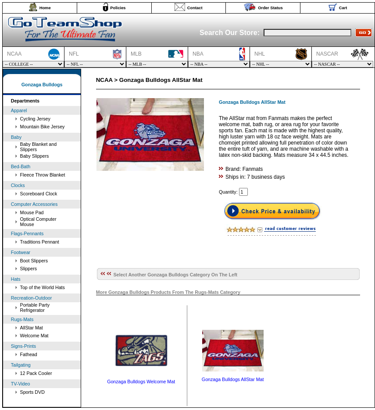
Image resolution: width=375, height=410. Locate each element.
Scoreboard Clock (38, 193)
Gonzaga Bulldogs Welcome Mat (141, 381)
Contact (195, 8)
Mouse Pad (32, 212)
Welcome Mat (34, 335)
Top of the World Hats (42, 287)
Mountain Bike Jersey (42, 126)
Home (45, 8)
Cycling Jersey (35, 118)
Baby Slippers (34, 156)
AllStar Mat (31, 327)
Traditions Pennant (39, 241)
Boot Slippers (34, 260)
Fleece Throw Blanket (42, 174)
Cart (343, 8)
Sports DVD (32, 392)
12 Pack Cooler (36, 373)
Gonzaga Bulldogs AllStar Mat (233, 379)
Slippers (28, 268)
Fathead (28, 354)
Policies (117, 8)
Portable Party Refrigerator (35, 307)
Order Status (270, 8)
